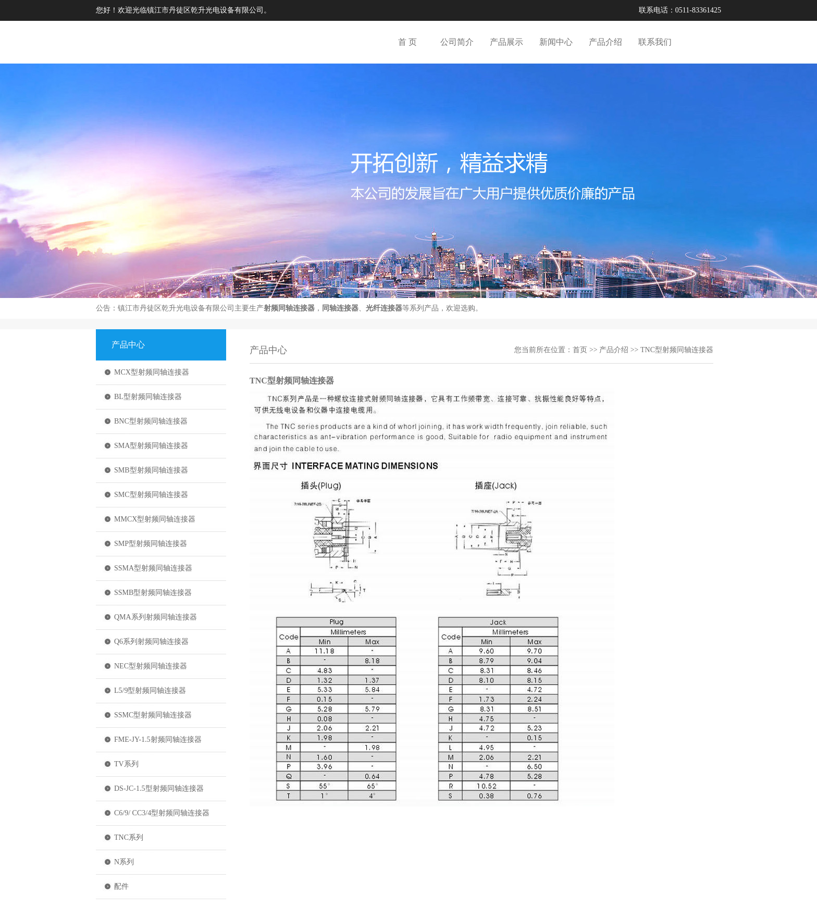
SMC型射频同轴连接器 (151, 495)
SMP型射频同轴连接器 (150, 544)
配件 (121, 886)
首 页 (407, 42)
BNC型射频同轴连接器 (151, 421)
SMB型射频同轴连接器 (151, 470)
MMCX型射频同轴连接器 (154, 519)
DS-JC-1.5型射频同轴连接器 (159, 788)
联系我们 (655, 42)
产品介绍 (605, 42)
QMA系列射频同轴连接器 (155, 617)
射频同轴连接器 (289, 308)
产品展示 (506, 42)
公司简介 (457, 42)
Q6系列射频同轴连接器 (151, 641)
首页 (580, 350)
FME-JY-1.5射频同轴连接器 (158, 739)
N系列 (124, 862)
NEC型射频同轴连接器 (150, 666)
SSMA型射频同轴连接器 (153, 568)
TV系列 (126, 764)
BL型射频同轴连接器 (148, 397)
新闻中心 (556, 42)
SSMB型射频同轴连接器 (153, 592)
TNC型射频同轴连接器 (676, 350)
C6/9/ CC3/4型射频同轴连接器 (161, 813)
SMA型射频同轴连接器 (151, 446)
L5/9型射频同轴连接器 (150, 690)
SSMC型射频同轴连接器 (153, 715)
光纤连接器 (384, 308)
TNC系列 (128, 837)
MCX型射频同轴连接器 (151, 372)
